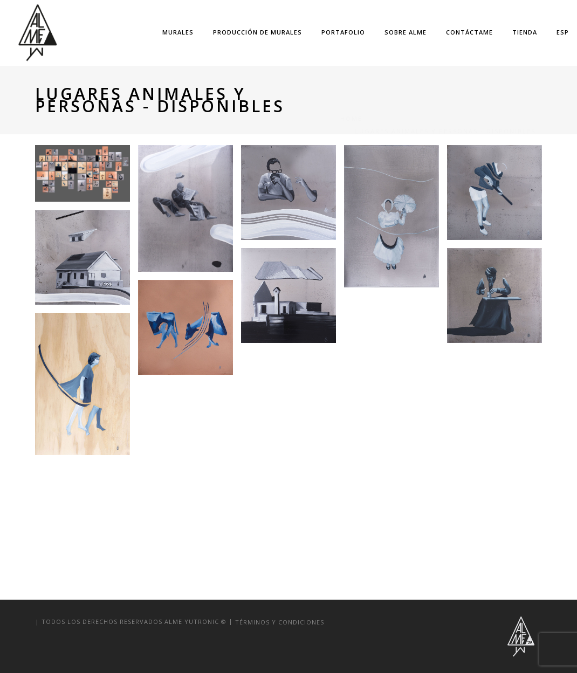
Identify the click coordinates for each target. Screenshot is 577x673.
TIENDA (524, 32)
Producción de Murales (257, 32)
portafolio (343, 32)
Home (351, 94)
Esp (563, 32)
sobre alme (405, 32)
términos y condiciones (279, 621)
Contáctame (469, 32)
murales (178, 32)
